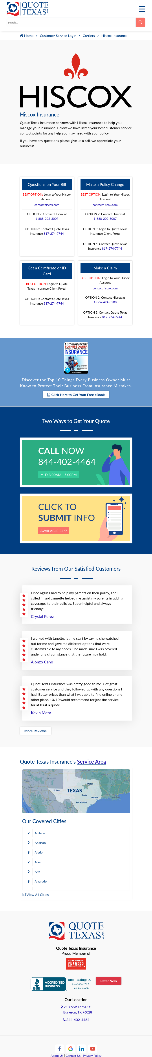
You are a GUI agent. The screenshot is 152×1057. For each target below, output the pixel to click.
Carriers (89, 35)
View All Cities (38, 894)
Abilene (40, 833)
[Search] (140, 22)
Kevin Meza (41, 712)
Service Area (91, 761)
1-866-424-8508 (105, 302)
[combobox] (71, 22)
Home (27, 35)
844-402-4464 (76, 1019)
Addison (40, 843)
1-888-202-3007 (47, 218)
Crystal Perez (42, 616)
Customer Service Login (58, 35)
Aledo (39, 852)
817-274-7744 (54, 233)
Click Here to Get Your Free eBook (76, 394)
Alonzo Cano (42, 661)
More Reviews (35, 731)
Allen (38, 862)
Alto (37, 872)
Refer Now (108, 981)
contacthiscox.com (46, 205)
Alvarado (41, 881)
